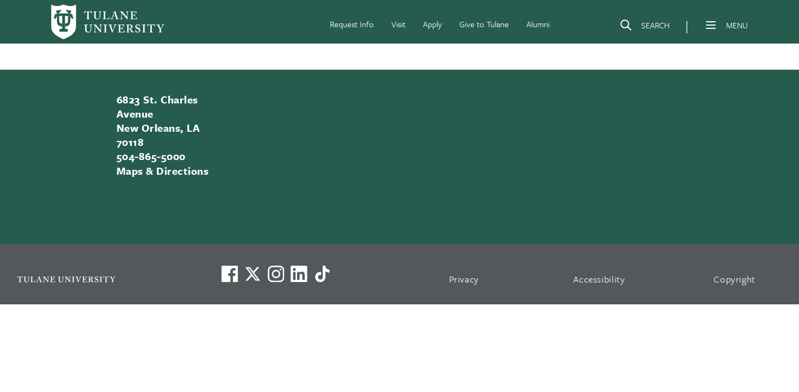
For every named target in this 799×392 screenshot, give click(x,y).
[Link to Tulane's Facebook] (276, 274)
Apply (432, 24)
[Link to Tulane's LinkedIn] (299, 274)
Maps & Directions (162, 170)
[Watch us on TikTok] (322, 274)
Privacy (464, 279)
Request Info (352, 24)
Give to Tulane (484, 24)
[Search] (644, 27)
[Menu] (710, 25)
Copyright (734, 279)
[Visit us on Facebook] (230, 274)
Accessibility (599, 279)
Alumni (538, 24)
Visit (398, 24)
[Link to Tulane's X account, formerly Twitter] (252, 274)
